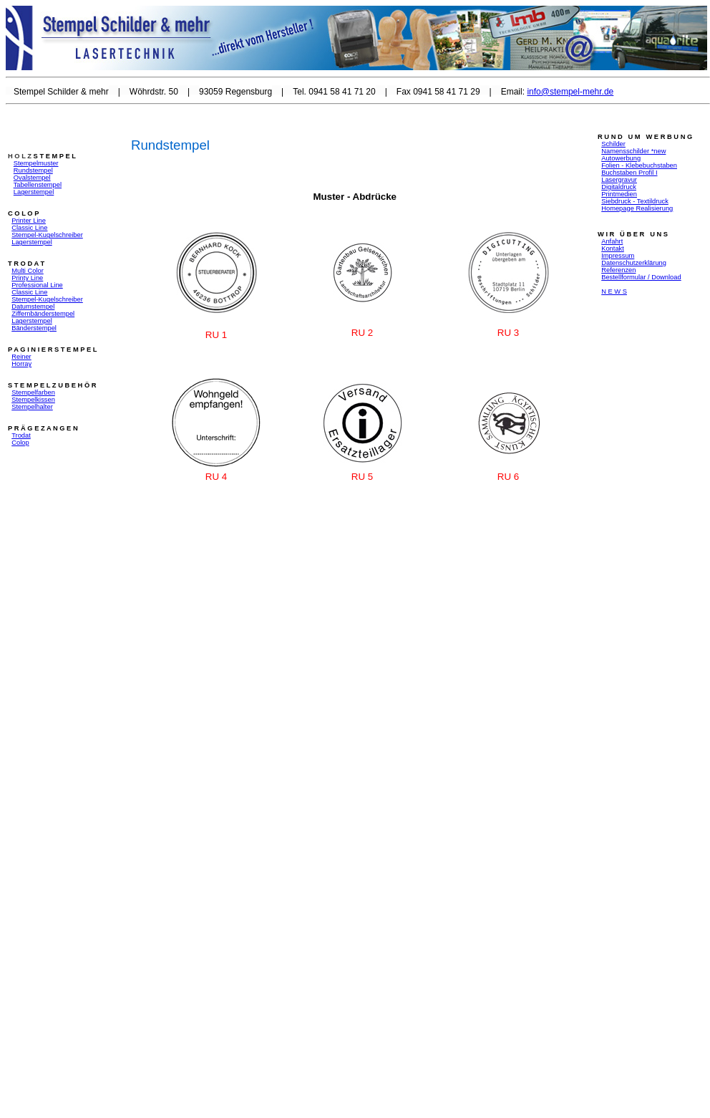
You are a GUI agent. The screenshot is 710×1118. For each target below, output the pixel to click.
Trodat (21, 435)
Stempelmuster (36, 163)
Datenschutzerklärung (633, 262)
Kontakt (612, 248)
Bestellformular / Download (641, 277)
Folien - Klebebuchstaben (639, 165)
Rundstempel (33, 170)
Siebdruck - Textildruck (634, 201)
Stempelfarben (33, 392)
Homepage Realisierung (637, 208)
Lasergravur (619, 179)
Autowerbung (621, 158)
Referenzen (618, 270)
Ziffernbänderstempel (42, 313)
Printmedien (619, 194)
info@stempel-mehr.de (570, 92)
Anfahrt (612, 241)
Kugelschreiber (61, 234)
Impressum (617, 255)
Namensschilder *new (633, 151)
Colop (20, 442)
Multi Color (27, 270)
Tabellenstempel (38, 184)
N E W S (614, 291)
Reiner (21, 356)
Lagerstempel (34, 192)
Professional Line (37, 285)
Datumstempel (32, 306)
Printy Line (27, 277)
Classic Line (29, 227)
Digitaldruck (618, 187)
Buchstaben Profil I (629, 172)
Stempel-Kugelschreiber (47, 299)
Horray (21, 363)
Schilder (613, 144)
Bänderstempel (34, 328)
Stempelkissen (33, 399)
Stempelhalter (32, 406)
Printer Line (28, 220)
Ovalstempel (32, 177)
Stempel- (24, 234)
